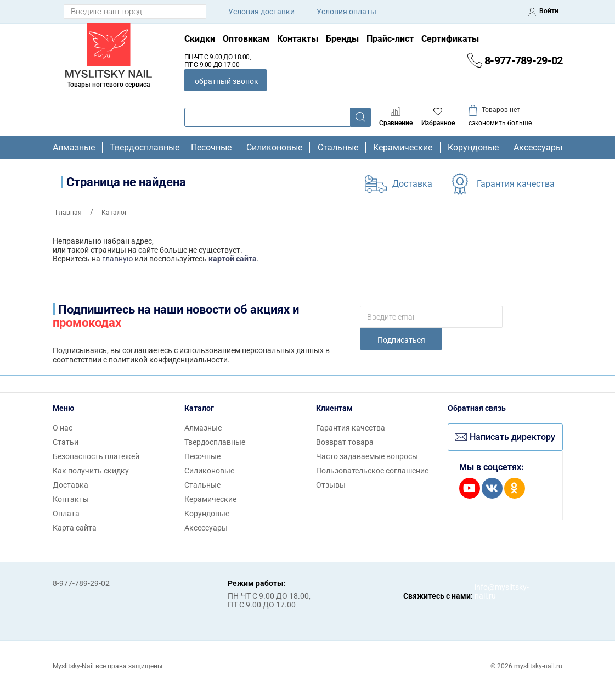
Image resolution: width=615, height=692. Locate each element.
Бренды (342, 39)
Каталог (199, 408)
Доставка (412, 183)
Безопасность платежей (96, 456)
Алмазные (74, 148)
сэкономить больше (500, 123)
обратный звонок (226, 81)
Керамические (402, 148)
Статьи (65, 442)
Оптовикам (246, 39)
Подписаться (401, 340)
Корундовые (473, 148)
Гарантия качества (516, 183)
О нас (62, 427)
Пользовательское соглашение (372, 470)
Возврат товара (345, 442)
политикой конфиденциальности (168, 359)
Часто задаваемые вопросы (367, 456)
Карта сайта (75, 527)
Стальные (338, 148)
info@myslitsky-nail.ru (485, 591)
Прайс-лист (390, 39)
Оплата (66, 513)
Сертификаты (450, 39)
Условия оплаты (346, 11)
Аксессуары (538, 148)
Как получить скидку (91, 470)
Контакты (297, 39)
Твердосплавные (143, 148)
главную (117, 258)
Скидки (199, 39)
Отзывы (331, 485)
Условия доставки (261, 11)
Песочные (211, 148)
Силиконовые (274, 148)
